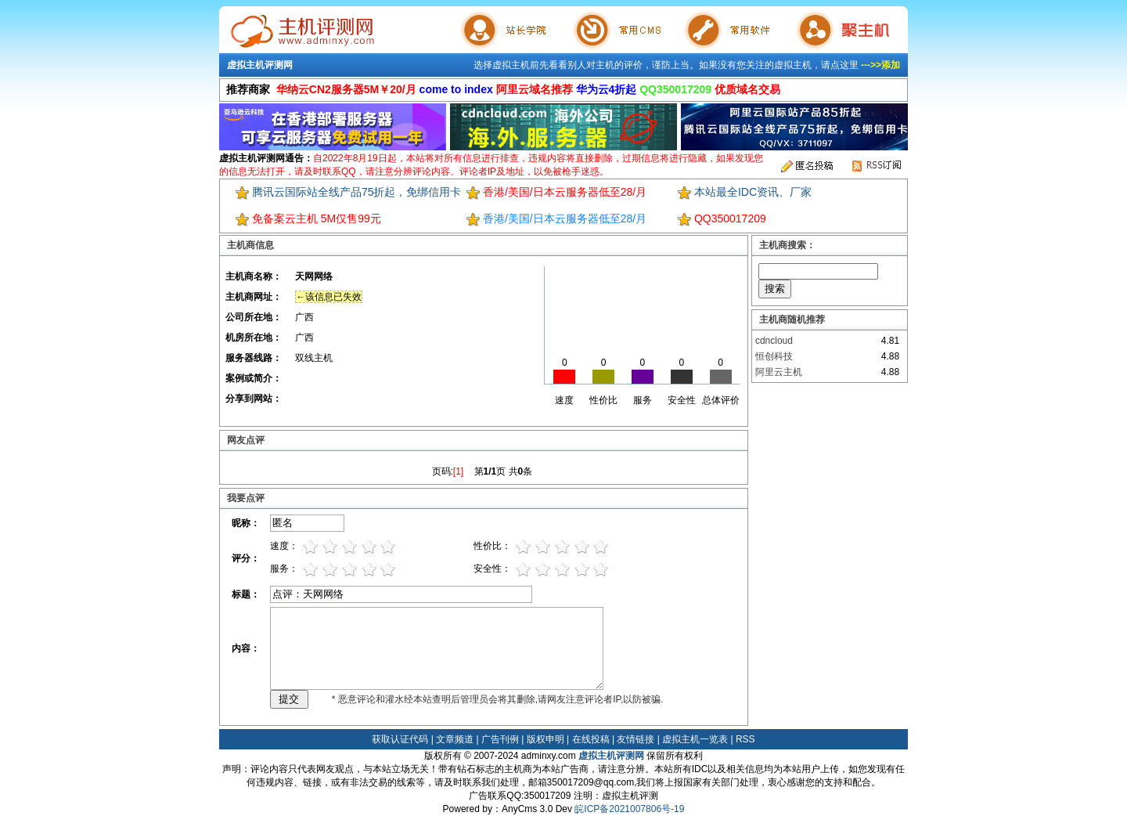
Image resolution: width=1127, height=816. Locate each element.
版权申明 (545, 739)
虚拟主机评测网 (260, 65)
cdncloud (774, 340)
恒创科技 (774, 356)
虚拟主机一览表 (695, 739)
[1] (458, 471)
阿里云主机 (778, 371)
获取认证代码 (400, 739)
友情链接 (635, 739)
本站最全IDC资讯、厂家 (753, 192)
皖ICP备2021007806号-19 (629, 808)
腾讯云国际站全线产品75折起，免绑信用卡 (357, 192)
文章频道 (454, 739)
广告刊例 (500, 739)
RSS (745, 739)
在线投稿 (591, 739)
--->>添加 (880, 65)
